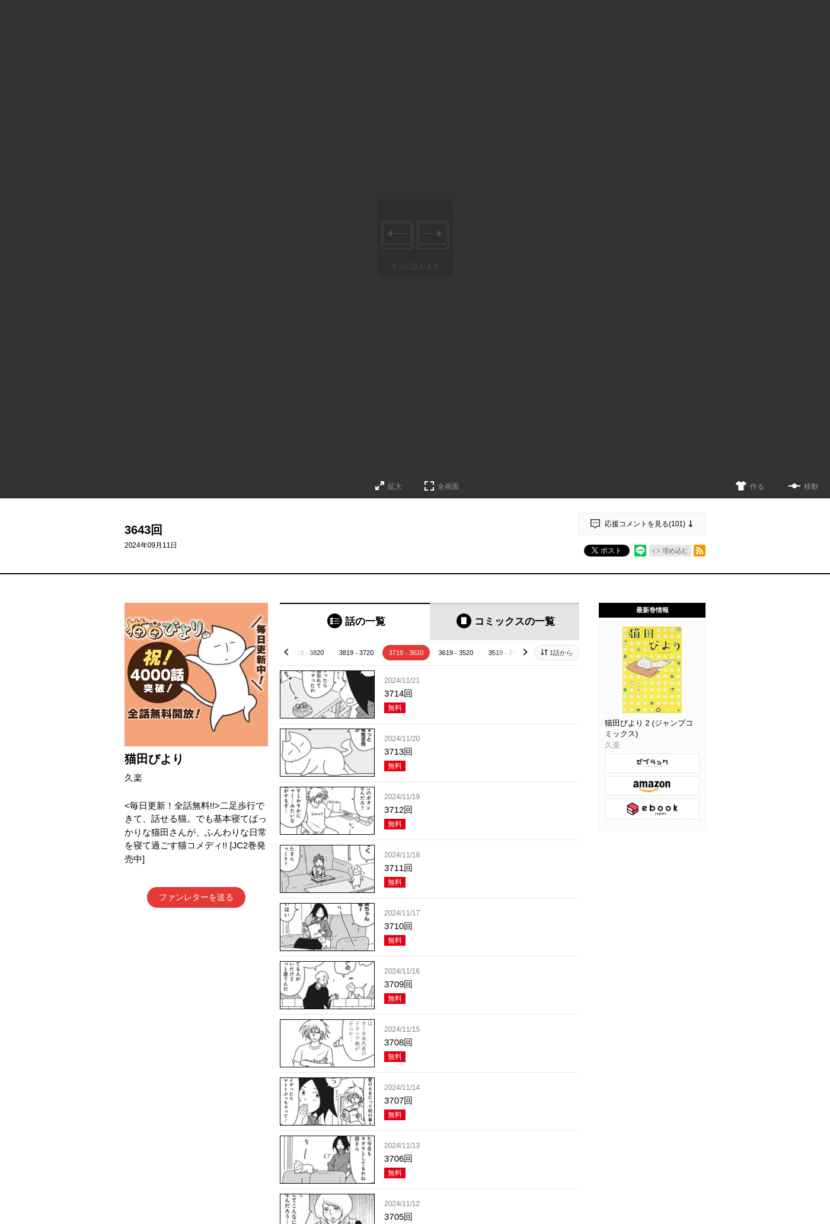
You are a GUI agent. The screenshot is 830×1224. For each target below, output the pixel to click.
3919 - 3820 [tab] (306, 652)
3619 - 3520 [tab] (456, 652)
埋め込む (675, 550)
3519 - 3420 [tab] (506, 652)
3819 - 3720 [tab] (356, 652)
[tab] (355, 621)
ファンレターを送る (196, 897)
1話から (561, 652)
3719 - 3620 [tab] (406, 652)
